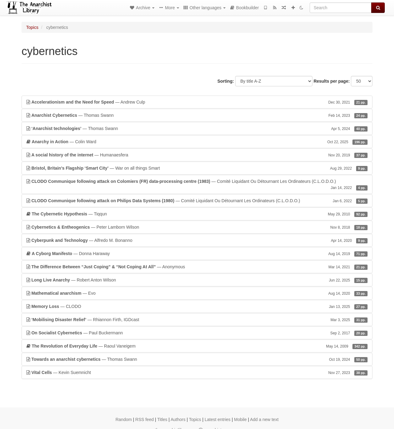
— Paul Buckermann (197, 333)
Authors (178, 419)
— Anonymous (197, 267)
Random (123, 419)
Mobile (240, 419)
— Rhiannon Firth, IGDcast (197, 320)
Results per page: (332, 81)
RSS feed (144, 419)
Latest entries (218, 419)
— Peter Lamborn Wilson (197, 227)
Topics (32, 27)
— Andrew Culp (197, 102)
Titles (162, 419)
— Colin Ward (197, 142)
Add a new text (264, 419)
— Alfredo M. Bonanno (197, 240)
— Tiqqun (197, 214)
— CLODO (197, 306)
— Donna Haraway (197, 253)
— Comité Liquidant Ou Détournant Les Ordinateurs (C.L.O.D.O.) (197, 185)
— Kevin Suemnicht (197, 372)
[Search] (341, 7)
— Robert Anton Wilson (197, 280)
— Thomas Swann (197, 115)
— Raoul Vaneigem (197, 346)
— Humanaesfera (197, 155)
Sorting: (225, 81)
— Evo (197, 293)
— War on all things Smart (197, 168)
